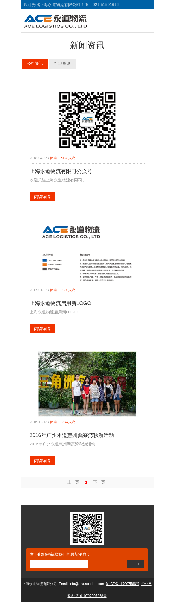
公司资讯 (35, 63)
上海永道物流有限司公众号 (61, 171)
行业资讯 (62, 63)
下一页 (99, 482)
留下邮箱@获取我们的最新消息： (60, 554)
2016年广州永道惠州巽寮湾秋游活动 (72, 435)
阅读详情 (42, 196)
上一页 (73, 482)
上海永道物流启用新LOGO (60, 303)
